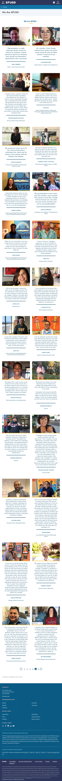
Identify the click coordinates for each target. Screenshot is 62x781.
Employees (4, 707)
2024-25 (27, 752)
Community (34, 702)
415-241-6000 (6, 693)
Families (4, 702)
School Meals (35, 714)
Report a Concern (36, 719)
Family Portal (5, 714)
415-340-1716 (54, 737)
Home (5, 7)
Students (4, 705)
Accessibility (12, 761)
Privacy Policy (38, 761)
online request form (49, 739)
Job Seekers (34, 705)
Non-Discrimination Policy (25, 761)
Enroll (3, 716)
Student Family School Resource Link (16, 735)
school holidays (14, 741)
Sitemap (47, 761)
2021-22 (43, 752)
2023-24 (32, 752)
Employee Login (6, 696)
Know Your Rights (36, 716)
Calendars (4, 719)
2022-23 (38, 752)
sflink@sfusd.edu (43, 737)
